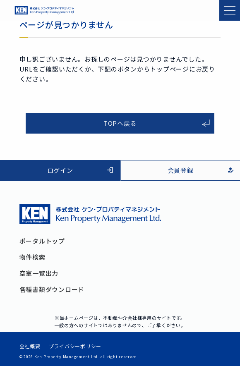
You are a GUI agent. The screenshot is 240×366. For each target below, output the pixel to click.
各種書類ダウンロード (52, 289)
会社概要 (30, 346)
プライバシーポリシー (75, 346)
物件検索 (32, 257)
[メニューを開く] (229, 10)
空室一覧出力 (39, 273)
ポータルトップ (42, 241)
